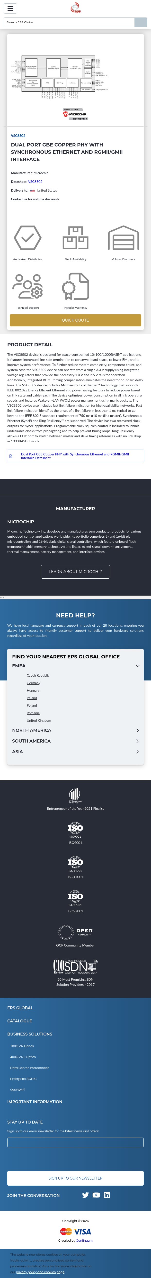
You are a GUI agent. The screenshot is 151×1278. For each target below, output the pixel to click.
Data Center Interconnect (29, 1068)
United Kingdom (39, 720)
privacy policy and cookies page (40, 1272)
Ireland (32, 698)
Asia (17, 751)
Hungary (33, 690)
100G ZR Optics (22, 1046)
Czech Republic (38, 675)
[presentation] (44, 1159)
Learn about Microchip (75, 571)
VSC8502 (35, 181)
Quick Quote (75, 320)
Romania (33, 713)
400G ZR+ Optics (23, 1057)
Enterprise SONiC (23, 1079)
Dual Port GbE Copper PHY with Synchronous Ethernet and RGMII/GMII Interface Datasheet (75, 456)
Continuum (84, 1240)
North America (31, 730)
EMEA (19, 666)
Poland (32, 705)
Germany (33, 683)
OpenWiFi (17, 1090)
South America (31, 741)
